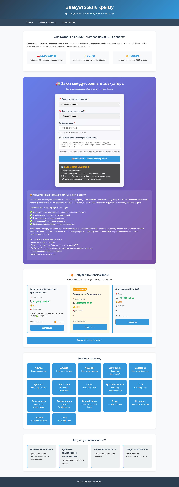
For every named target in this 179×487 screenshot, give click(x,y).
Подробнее (47, 328)
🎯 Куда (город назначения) (72, 111)
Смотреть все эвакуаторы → (90, 340)
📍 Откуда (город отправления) (73, 99)
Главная (29, 22)
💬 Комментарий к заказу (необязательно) (78, 138)
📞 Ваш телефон (67, 123)
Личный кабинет (69, 22)
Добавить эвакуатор (47, 22)
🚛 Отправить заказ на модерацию (89, 158)
